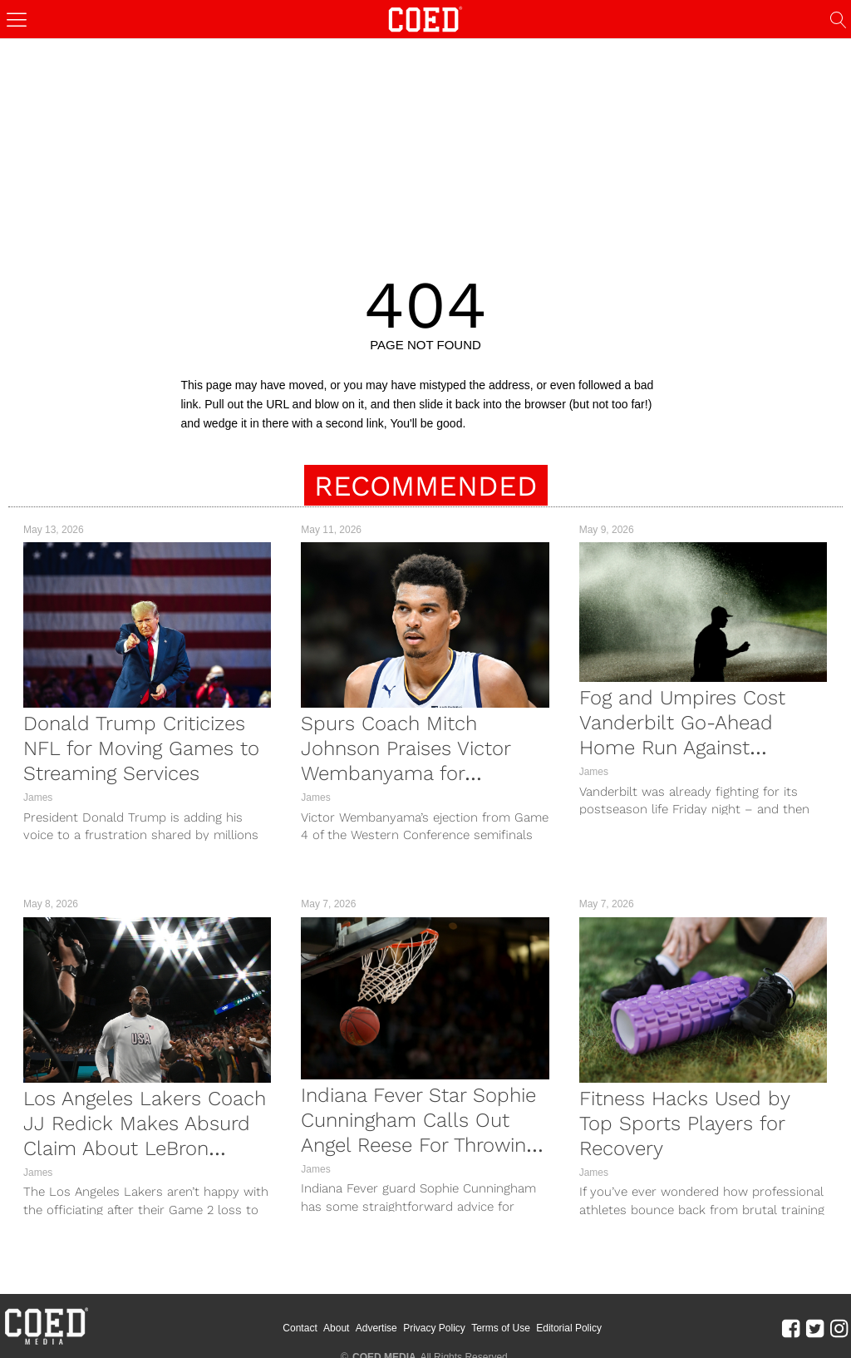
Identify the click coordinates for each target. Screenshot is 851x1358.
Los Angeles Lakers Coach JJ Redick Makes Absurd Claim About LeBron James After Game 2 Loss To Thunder (144, 1148)
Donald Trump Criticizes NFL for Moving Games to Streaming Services (141, 748)
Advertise (376, 1328)
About (336, 1328)
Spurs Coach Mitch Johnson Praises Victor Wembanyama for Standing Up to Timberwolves (405, 773)
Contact (300, 1328)
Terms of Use (500, 1328)
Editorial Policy (569, 1328)
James (37, 797)
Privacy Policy (434, 1328)
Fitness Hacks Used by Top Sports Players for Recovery (684, 1123)
